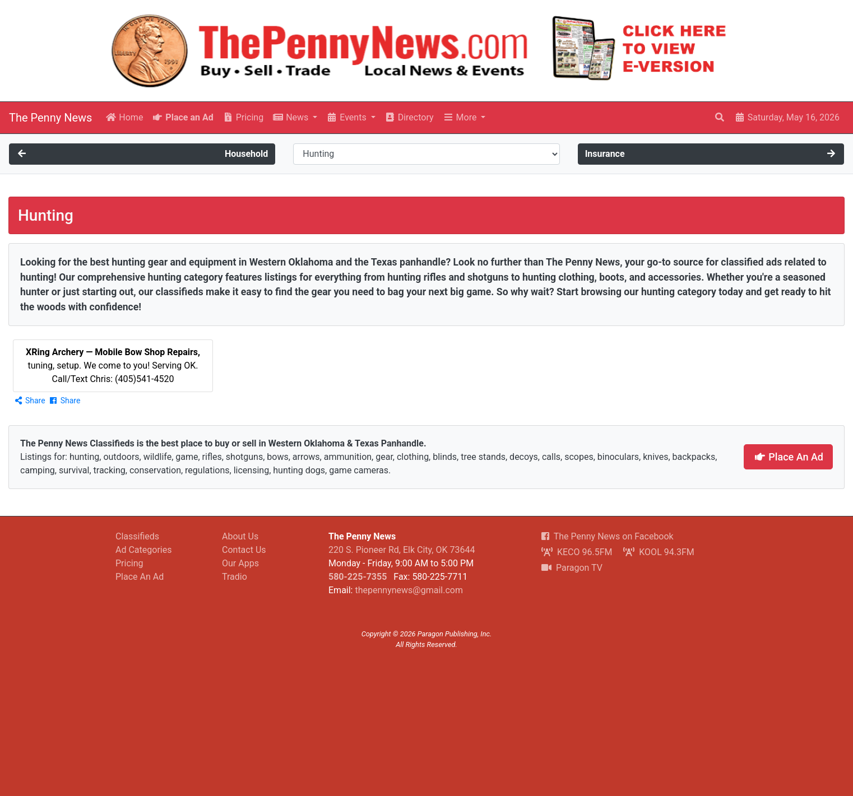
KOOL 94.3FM (658, 552)
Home (124, 117)
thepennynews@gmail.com (408, 590)
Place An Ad (788, 457)
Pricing (242, 117)
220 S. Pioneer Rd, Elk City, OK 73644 (401, 549)
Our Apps (240, 563)
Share (29, 400)
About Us (240, 536)
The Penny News (50, 117)
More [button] (461, 117)
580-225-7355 (357, 576)
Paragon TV (571, 567)
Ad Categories (143, 549)
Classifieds (137, 536)
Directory (409, 117)
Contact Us (244, 549)
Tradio (234, 576)
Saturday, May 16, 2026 (787, 117)
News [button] (291, 117)
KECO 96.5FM (577, 552)
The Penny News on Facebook (607, 536)
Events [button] (347, 117)
